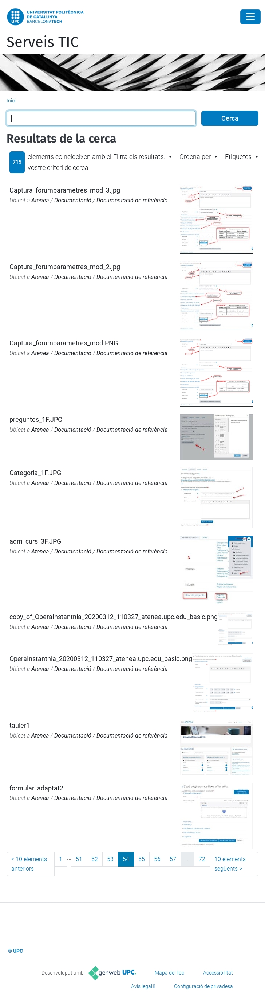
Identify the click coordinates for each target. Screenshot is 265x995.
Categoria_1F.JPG (35, 473)
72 (202, 859)
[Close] (250, 16)
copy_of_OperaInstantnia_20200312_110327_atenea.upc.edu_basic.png (113, 617)
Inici (11, 101)
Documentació (72, 200)
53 (110, 859)
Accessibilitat (218, 973)
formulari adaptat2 (36, 788)
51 (79, 859)
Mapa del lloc (169, 973)
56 (157, 859)
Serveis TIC (42, 42)
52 (94, 859)
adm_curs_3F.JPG (35, 541)
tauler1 (19, 725)
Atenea (40, 200)
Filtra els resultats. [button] (139, 156)
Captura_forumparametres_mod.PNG (63, 343)
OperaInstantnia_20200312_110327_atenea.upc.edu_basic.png (100, 658)
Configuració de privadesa (203, 986)
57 (173, 859)
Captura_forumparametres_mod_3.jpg (64, 190)
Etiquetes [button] (238, 156)
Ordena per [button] (195, 156)
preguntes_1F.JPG (35, 419)
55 (141, 859)
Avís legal (141, 986)
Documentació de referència (132, 200)
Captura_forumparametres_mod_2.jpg (64, 267)
